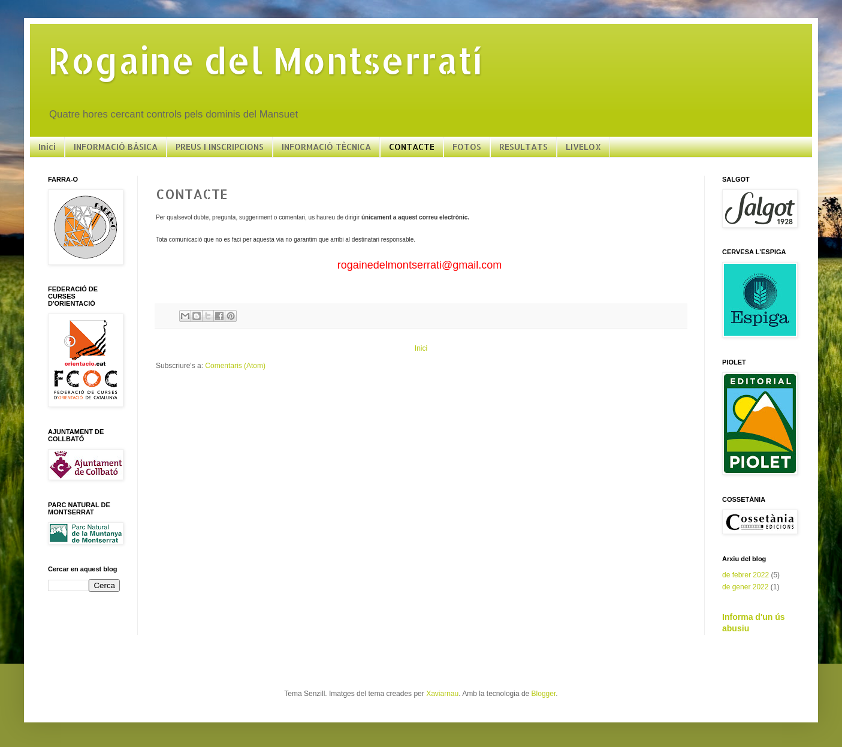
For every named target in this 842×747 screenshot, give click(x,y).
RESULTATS (523, 146)
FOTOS (466, 146)
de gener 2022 (745, 587)
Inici (47, 146)
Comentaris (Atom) (235, 366)
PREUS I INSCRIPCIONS (220, 146)
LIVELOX (583, 146)
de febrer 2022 (745, 575)
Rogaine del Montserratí (265, 60)
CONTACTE (411, 146)
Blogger (544, 693)
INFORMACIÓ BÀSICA (116, 146)
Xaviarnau (442, 693)
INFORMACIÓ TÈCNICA (326, 146)
